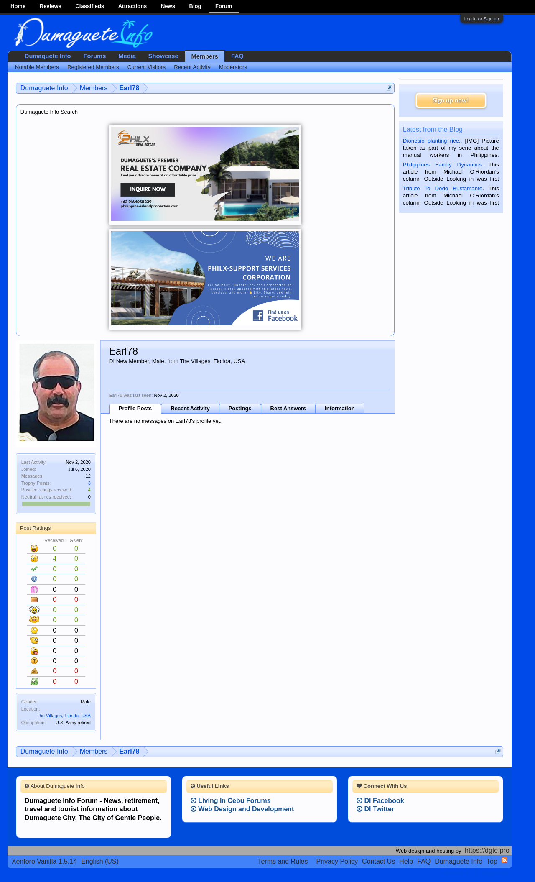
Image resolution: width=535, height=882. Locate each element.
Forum (223, 6)
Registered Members (93, 67)
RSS (504, 860)
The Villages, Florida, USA (64, 715)
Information (340, 408)
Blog (195, 6)
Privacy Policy (337, 861)
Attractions (132, 6)
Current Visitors (146, 67)
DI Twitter (375, 809)
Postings (240, 408)
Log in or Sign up (481, 18)
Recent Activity (190, 408)
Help (406, 861)
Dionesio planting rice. (432, 141)
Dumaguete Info (48, 56)
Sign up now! (451, 100)
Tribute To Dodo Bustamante (442, 188)
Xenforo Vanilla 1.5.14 (44, 861)
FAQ (237, 56)
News (168, 6)
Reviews (50, 6)
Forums (95, 56)
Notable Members (37, 67)
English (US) (100, 861)
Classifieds (89, 6)
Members (204, 56)
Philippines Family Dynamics (442, 164)
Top (492, 861)
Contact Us (378, 861)
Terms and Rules (282, 861)
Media (127, 56)
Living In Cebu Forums (231, 800)
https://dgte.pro (487, 850)
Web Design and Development (242, 809)
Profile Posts (135, 408)
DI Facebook (380, 800)
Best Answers (288, 408)
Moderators (233, 67)
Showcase (163, 56)
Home (17, 6)
